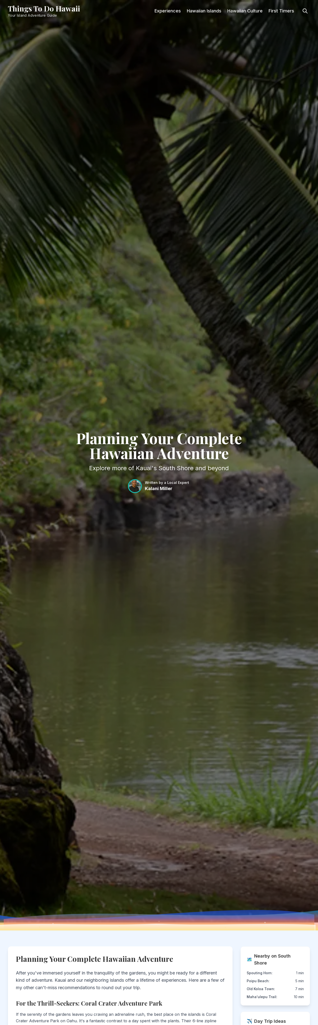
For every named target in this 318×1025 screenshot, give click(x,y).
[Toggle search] (305, 11)
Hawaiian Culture (245, 10)
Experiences (168, 10)
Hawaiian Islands (204, 10)
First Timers (281, 10)
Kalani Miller (158, 488)
